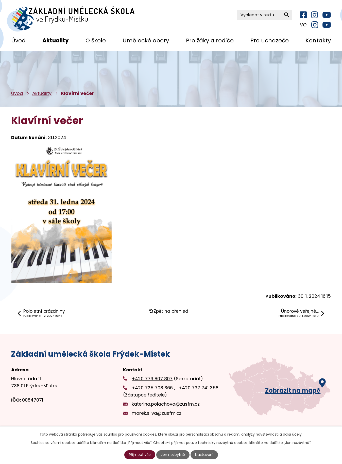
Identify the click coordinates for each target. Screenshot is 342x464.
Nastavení (204, 454)
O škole (96, 40)
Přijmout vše (140, 454)
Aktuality (55, 40)
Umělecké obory (146, 40)
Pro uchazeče (269, 40)
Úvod (18, 40)
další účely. (292, 434)
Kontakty (318, 40)
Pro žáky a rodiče (210, 40)
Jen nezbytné (173, 454)
